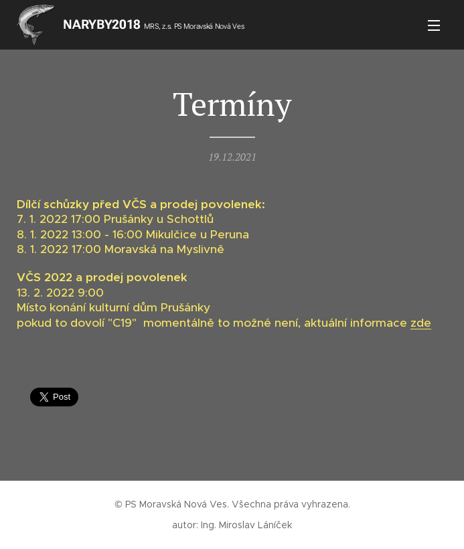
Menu (434, 25)
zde (420, 322)
